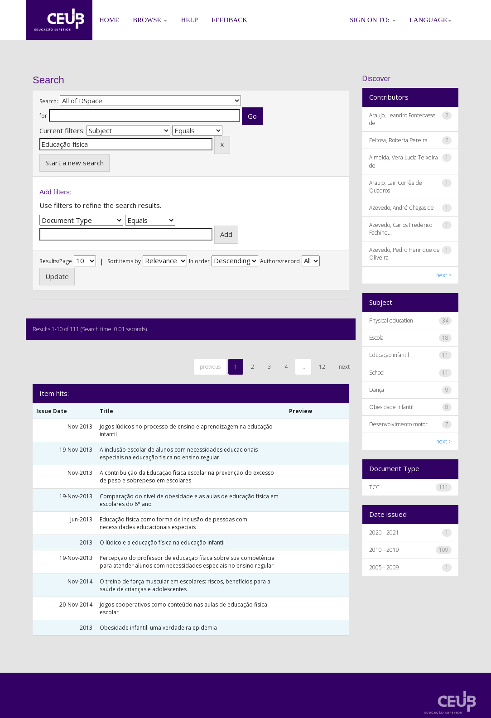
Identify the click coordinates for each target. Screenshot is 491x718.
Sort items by (124, 261)
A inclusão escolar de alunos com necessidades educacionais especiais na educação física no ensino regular (179, 453)
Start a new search (74, 162)
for (43, 116)
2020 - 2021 (384, 532)
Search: (48, 101)
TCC (374, 487)
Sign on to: (373, 20)
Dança (376, 390)
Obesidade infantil (391, 407)
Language (430, 20)
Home (109, 20)
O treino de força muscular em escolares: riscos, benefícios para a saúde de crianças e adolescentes (185, 585)
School (377, 372)
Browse (150, 20)
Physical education (391, 320)
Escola (376, 338)
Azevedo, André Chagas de (401, 208)
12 (322, 367)
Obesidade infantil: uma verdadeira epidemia (158, 627)
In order (199, 261)
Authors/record (280, 261)
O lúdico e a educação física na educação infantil (162, 542)
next (344, 367)
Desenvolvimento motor (398, 424)
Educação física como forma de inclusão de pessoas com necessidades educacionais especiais (173, 523)
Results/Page (55, 261)
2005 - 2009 (384, 567)
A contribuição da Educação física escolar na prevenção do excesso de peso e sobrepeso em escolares (187, 476)
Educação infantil (389, 355)
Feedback (229, 20)
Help (189, 20)
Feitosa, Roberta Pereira (398, 140)
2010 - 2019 (384, 550)
